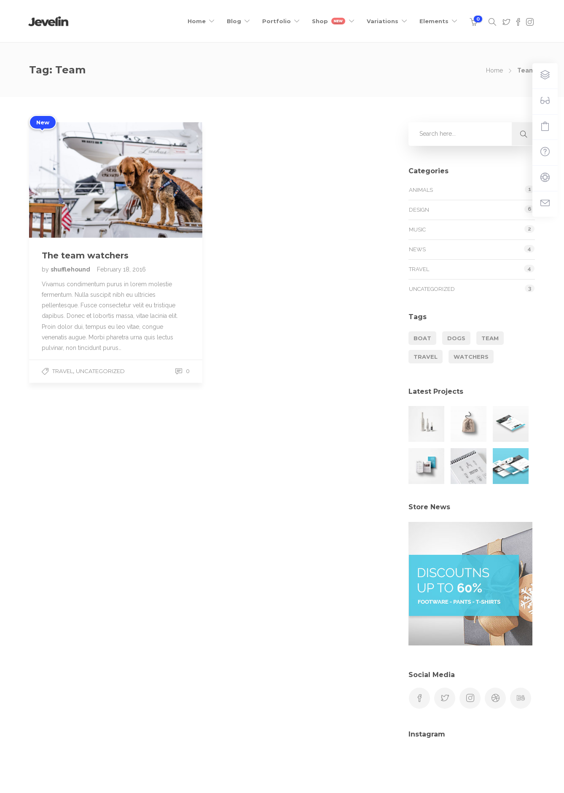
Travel (62, 371)
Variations (382, 21)
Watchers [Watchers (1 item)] (471, 356)
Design (419, 210)
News (417, 249)
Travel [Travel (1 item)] (426, 356)
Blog (234, 21)
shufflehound (71, 269)
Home (197, 21)
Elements (434, 21)
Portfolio (276, 21)
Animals (421, 190)
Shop (328, 21)
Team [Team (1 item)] (490, 338)
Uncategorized (100, 371)
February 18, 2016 (121, 269)
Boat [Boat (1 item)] (422, 338)
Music (417, 229)
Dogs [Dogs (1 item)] (456, 338)
